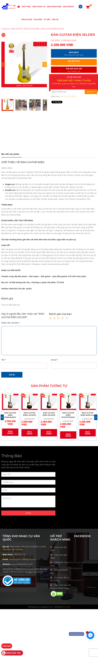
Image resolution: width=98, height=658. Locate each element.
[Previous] (2, 417)
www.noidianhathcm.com (22, 564)
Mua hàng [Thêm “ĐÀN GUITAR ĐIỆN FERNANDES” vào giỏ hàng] (10, 432)
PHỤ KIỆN (38, 19)
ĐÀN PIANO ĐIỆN (54, 6)
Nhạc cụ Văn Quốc (11, 6)
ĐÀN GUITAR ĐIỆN (31, 28)
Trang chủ (5, 28)
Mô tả (10, 154)
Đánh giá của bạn (60, 313)
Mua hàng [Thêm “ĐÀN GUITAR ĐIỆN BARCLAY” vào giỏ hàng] (87, 432)
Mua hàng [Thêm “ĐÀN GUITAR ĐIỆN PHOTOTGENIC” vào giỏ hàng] (68, 435)
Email (54, 360)
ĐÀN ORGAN (68, 6)
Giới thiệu (26, 6)
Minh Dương (66, 607)
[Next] (44, 64)
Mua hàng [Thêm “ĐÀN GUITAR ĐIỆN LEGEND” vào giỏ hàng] (29, 432)
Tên (3, 360)
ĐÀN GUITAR (26, 19)
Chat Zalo (7, 646)
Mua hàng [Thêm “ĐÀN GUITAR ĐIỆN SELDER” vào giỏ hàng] (49, 432)
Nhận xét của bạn (10, 323)
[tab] (11, 154)
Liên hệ (55, 19)
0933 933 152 (13, 652)
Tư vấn (47, 19)
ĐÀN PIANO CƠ (38, 6)
